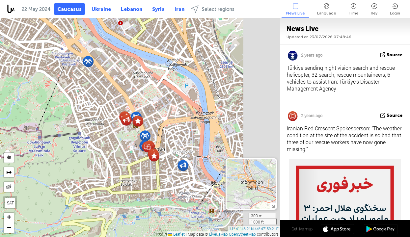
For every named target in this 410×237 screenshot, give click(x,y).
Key (374, 9)
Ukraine (101, 9)
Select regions (212, 9)
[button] (145, 135)
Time (353, 9)
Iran (179, 9)
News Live (295, 9)
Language (326, 9)
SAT (10, 202)
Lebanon (131, 9)
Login (395, 9)
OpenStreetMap (242, 234)
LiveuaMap (218, 234)
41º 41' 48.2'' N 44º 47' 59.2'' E (254, 229)
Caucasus (69, 9)
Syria (158, 9)
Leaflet (176, 234)
